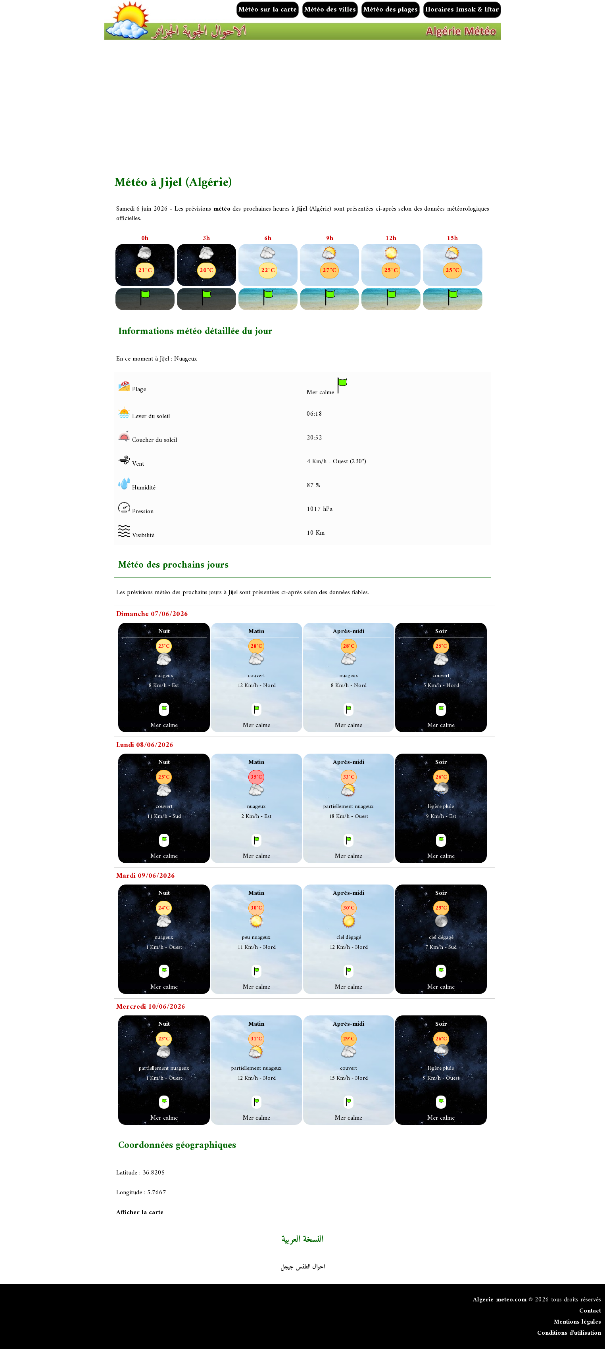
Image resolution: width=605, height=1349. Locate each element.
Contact (590, 1310)
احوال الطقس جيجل (302, 1266)
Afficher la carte (139, 1212)
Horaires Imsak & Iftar (462, 10)
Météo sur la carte (267, 10)
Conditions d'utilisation (569, 1333)
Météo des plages (390, 10)
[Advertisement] (352, 107)
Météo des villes (330, 10)
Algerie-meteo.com (499, 1299)
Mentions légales (577, 1322)
